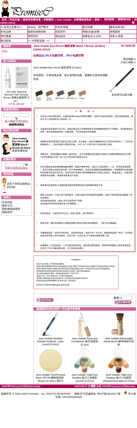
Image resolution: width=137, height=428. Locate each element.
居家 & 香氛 (116, 36)
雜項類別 (6, 40)
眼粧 (97, 19)
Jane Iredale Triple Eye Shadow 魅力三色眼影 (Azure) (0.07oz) (84, 377)
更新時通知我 (21, 144)
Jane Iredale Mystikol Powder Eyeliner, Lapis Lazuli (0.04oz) (50, 341)
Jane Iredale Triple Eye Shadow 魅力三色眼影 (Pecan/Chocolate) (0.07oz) (118, 377)
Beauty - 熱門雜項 (38, 27)
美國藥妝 (48, 19)
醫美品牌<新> (118, 27)
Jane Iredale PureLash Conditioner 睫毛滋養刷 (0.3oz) (84, 341)
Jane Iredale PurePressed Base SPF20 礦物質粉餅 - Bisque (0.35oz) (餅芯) (50, 377)
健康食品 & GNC (92, 36)
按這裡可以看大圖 (122, 93)
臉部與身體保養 (32, 19)
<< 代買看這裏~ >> (39, 40)
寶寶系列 (33, 36)
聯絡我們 (7, 212)
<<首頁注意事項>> (11, 27)
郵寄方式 (7, 205)
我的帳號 (109, 19)
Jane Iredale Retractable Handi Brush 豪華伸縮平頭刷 (119, 341)
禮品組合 (60, 36)
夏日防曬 (87, 27)
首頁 (4, 19)
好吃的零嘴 (61, 27)
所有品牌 (6, 31)
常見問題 (7, 202)
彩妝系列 (60, 31)
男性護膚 (6, 36)
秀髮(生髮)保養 (91, 31)
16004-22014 (7, 22)
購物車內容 (124, 19)
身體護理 (115, 31)
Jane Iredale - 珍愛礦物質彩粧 (74, 19)
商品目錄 (15, 19)
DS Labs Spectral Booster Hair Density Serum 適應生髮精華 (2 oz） (16, 96)
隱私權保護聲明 (11, 208)
